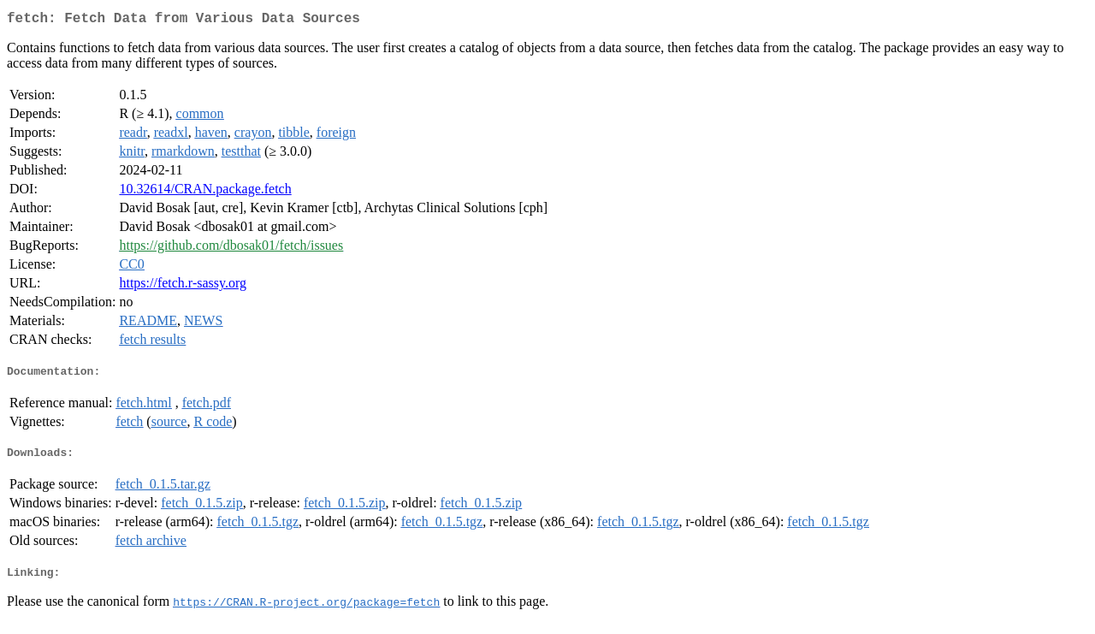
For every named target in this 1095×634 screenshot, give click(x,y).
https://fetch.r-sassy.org (182, 286)
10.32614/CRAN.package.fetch (205, 192)
